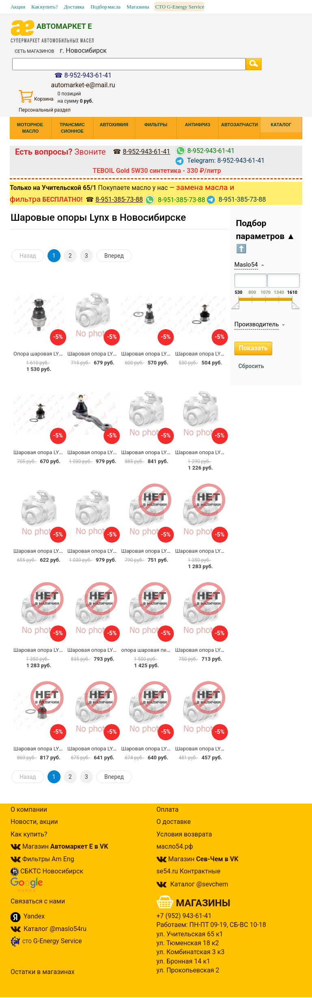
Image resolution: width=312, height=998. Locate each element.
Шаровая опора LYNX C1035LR (105, 749)
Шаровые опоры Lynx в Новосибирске (98, 217)
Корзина (36, 96)
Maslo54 (246, 264)
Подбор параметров (265, 236)
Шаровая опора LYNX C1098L (211, 551)
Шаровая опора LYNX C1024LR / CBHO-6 (170, 551)
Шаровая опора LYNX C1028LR (213, 749)
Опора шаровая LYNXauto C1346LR (56, 354)
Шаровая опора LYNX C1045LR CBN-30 (60, 749)
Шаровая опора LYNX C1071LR (51, 551)
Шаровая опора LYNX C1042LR (159, 354)
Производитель (256, 324)
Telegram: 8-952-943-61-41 (220, 160)
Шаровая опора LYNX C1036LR (105, 650)
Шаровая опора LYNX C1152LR (159, 749)
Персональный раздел (45, 110)
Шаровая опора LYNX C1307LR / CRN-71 (224, 452)
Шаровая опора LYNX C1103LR (159, 452)
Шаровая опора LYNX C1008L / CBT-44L (115, 551)
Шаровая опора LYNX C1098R (49, 650)
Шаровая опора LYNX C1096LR (105, 354)
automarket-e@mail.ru (83, 85)
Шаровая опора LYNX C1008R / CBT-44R (116, 452)
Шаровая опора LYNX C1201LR (213, 650)
